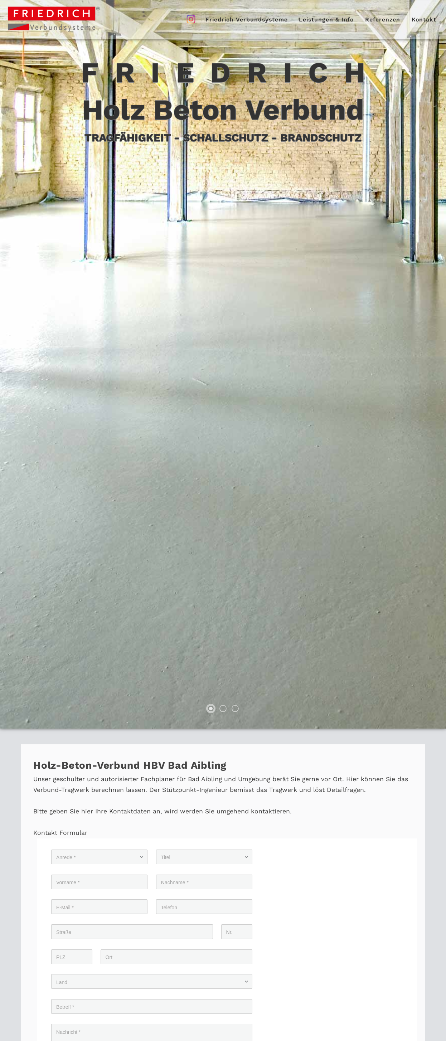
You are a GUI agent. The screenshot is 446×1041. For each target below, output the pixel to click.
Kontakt (424, 19)
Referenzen (382, 19)
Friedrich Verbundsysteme (246, 19)
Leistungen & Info (326, 19)
